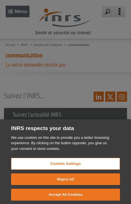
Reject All (65, 184)
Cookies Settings (65, 169)
